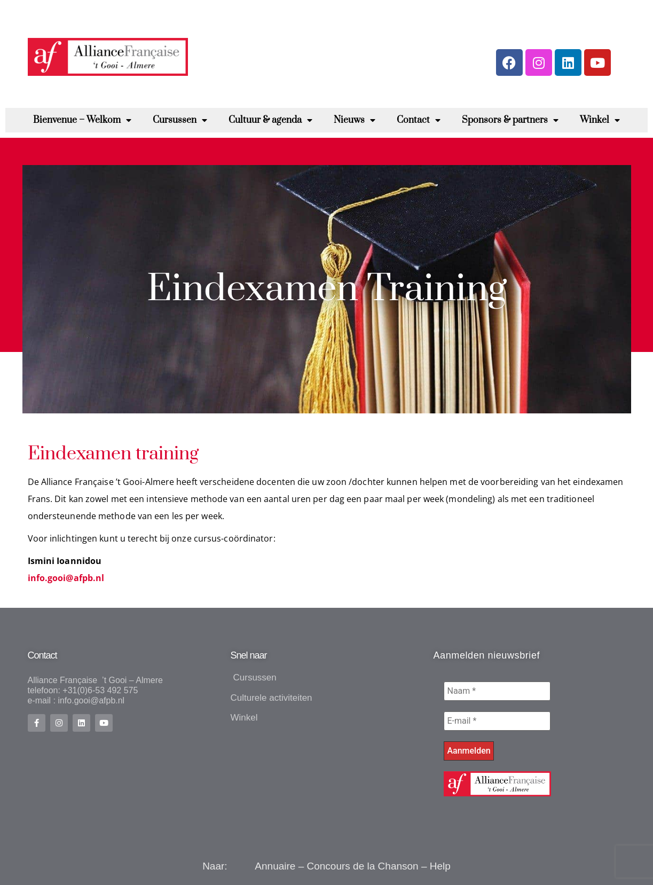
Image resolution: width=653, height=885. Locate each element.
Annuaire (275, 866)
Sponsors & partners (510, 120)
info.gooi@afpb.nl (66, 578)
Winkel (600, 120)
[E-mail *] (497, 721)
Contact (418, 120)
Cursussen (180, 120)
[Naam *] (497, 691)
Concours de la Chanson (363, 866)
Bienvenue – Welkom (82, 120)
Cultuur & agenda (270, 120)
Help (440, 866)
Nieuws (354, 120)
